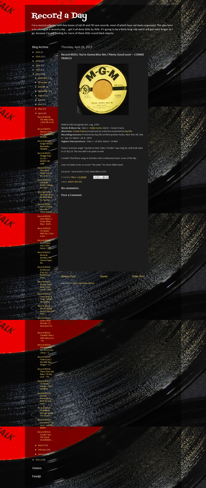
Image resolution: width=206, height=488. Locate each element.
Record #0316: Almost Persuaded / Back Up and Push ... (44, 398)
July (40, 100)
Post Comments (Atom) (83, 283)
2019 (38, 61)
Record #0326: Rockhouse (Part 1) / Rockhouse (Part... (44, 272)
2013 (38, 74)
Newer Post (68, 276)
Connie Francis (80, 131)
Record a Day (59, 16)
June (40, 105)
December (43, 78)
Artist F (71, 182)
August (41, 96)
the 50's (78, 182)
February (42, 450)
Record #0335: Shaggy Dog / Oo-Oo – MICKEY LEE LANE (45, 158)
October (42, 87)
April (40, 113)
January (42, 454)
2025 (38, 52)
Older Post (138, 276)
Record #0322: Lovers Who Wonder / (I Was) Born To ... (45, 323)
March (41, 445)
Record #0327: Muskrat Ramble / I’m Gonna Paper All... (45, 258)
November (43, 82)
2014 (38, 70)
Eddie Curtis (95, 128)
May (40, 109)
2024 (38, 57)
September (43, 91)
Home (104, 276)
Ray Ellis (128, 131)
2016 (38, 66)
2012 (38, 460)
